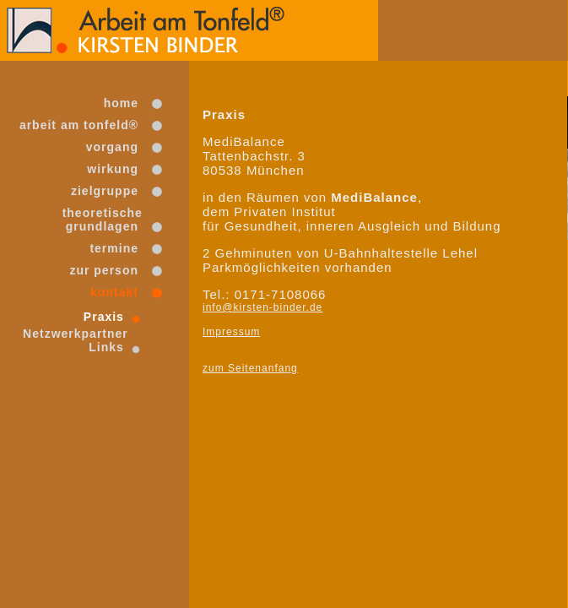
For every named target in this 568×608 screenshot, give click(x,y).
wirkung (112, 169)
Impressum (231, 332)
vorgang (112, 147)
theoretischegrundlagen (100, 219)
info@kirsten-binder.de (262, 307)
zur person (104, 270)
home (121, 103)
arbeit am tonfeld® (79, 125)
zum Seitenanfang (250, 368)
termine (114, 248)
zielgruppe (105, 191)
